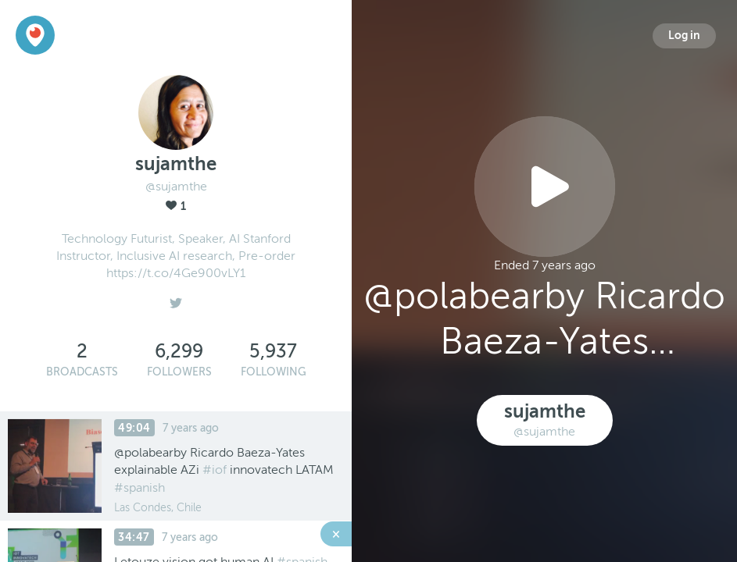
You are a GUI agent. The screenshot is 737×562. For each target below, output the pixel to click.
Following (273, 372)
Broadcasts (82, 372)
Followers (179, 372)
